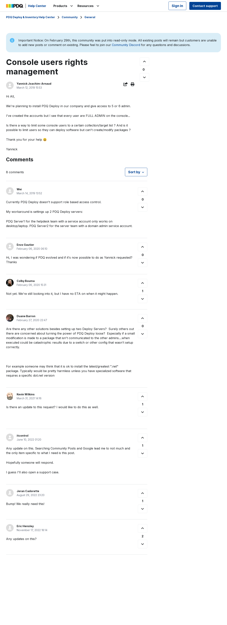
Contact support (205, 6)
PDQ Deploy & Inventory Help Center (30, 17)
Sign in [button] (177, 6)
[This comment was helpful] (142, 191)
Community (70, 17)
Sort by (134, 172)
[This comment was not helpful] (142, 207)
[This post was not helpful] (144, 77)
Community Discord (126, 45)
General (89, 17)
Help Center (37, 6)
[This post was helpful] (144, 61)
